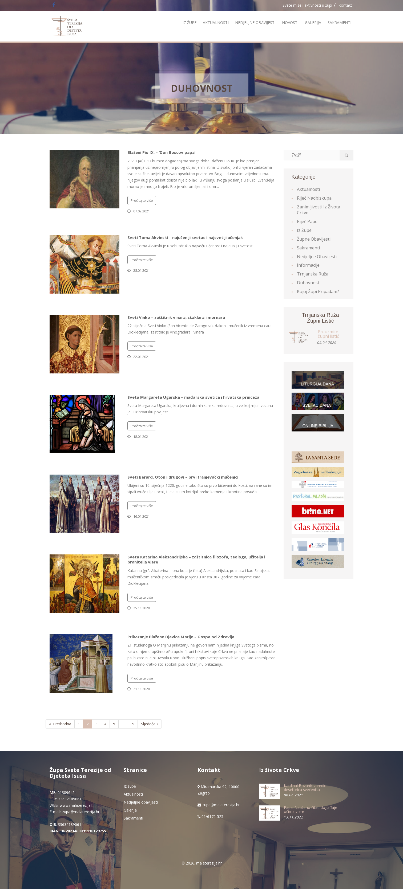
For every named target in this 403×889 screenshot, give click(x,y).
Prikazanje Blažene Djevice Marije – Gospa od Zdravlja (180, 636)
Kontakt (345, 5)
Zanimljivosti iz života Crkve (318, 210)
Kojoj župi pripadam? (318, 291)
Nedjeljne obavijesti (255, 22)
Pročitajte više (142, 200)
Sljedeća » (149, 723)
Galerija (313, 22)
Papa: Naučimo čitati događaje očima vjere (310, 809)
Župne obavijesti (314, 239)
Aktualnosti (216, 22)
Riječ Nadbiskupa (314, 198)
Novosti (290, 22)
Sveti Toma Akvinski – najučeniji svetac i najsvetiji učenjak (185, 237)
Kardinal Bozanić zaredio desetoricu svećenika (305, 787)
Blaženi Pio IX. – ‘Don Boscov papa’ (161, 152)
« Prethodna (60, 723)
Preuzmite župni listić (328, 334)
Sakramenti (339, 22)
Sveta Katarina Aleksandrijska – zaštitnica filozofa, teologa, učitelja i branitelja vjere (196, 559)
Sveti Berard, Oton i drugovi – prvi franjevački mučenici (182, 477)
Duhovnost (201, 88)
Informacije (308, 265)
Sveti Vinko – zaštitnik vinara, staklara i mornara (176, 317)
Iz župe (189, 22)
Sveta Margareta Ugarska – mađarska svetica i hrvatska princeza (193, 397)
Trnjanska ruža (312, 274)
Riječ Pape (307, 221)
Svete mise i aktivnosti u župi (307, 5)
